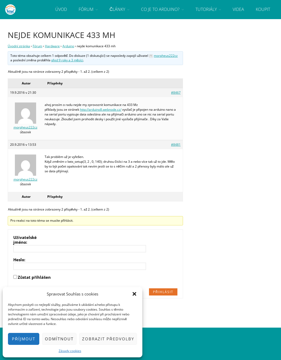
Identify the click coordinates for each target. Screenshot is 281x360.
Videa (238, 9)
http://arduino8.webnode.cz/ (100, 109)
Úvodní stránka (19, 46)
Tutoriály (206, 9)
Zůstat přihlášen (34, 277)
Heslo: (19, 259)
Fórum (86, 9)
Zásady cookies (70, 351)
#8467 (176, 92)
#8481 (176, 144)
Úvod (61, 9)
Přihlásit (163, 292)
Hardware (52, 46)
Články (117, 9)
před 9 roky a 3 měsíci (67, 60)
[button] (134, 294)
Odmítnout (59, 338)
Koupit (263, 9)
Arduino (68, 46)
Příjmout (23, 338)
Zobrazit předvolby (108, 338)
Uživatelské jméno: (25, 240)
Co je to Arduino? (160, 9)
